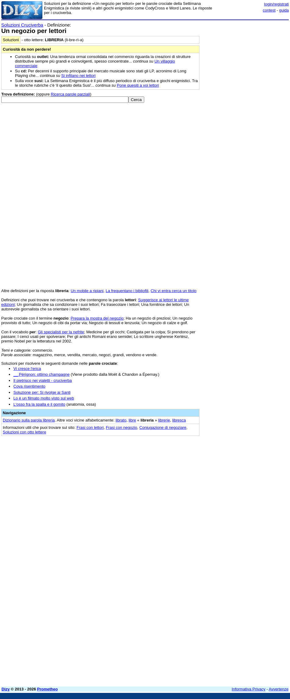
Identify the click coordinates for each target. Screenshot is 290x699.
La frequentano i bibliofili (127, 290)
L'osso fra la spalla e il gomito (39, 404)
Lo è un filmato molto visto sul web (43, 398)
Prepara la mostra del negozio (97, 318)
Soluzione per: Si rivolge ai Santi (41, 392)
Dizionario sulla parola (29, 420)
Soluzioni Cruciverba (22, 24)
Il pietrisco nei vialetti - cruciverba (42, 380)
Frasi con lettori (90, 427)
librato (121, 420)
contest (269, 10)
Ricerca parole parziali (70, 94)
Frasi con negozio (121, 427)
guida (284, 10)
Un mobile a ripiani (87, 290)
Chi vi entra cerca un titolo (173, 290)
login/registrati (276, 4)
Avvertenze (278, 689)
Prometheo (47, 689)
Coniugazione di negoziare (162, 427)
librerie (164, 420)
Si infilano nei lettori (78, 75)
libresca (179, 420)
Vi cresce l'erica (27, 368)
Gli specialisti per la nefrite (61, 332)
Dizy (6, 689)
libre (132, 420)
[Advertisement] (243, 478)
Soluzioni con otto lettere (24, 432)
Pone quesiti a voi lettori (138, 85)
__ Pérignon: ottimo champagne (41, 374)
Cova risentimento (29, 386)
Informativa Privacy (249, 689)
